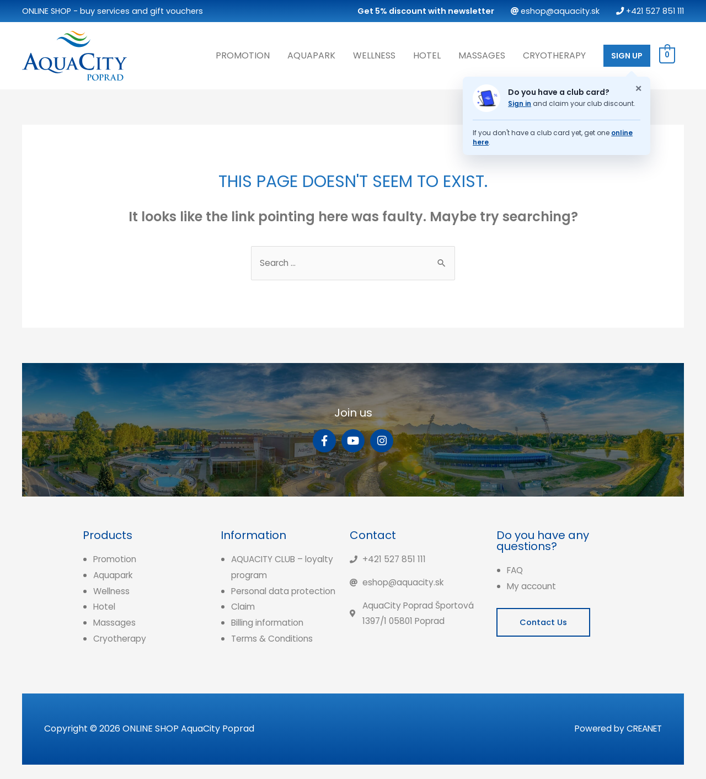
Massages (481, 54)
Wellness (374, 54)
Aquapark (311, 54)
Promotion (243, 54)
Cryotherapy (554, 54)
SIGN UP (627, 54)
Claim (243, 621)
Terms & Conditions (273, 653)
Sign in (519, 102)
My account (532, 585)
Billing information (269, 637)
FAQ (516, 569)
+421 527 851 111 (650, 11)
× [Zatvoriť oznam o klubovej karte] (638, 87)
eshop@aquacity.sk (555, 11)
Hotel (427, 54)
